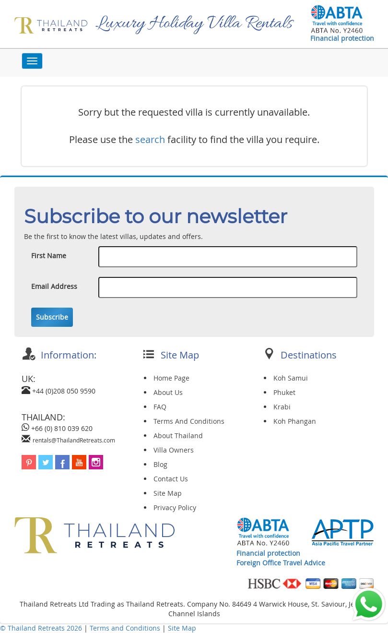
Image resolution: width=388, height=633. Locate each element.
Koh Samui (290, 377)
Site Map (167, 493)
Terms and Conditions (126, 628)
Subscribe (52, 317)
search (150, 139)
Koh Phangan (294, 421)
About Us (168, 392)
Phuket (284, 392)
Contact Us (170, 478)
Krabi (282, 406)
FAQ (159, 406)
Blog (160, 464)
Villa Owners (173, 449)
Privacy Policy (174, 507)
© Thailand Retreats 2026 (41, 628)
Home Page (171, 377)
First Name (48, 255)
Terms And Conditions (188, 421)
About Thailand (178, 435)
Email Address (54, 286)
